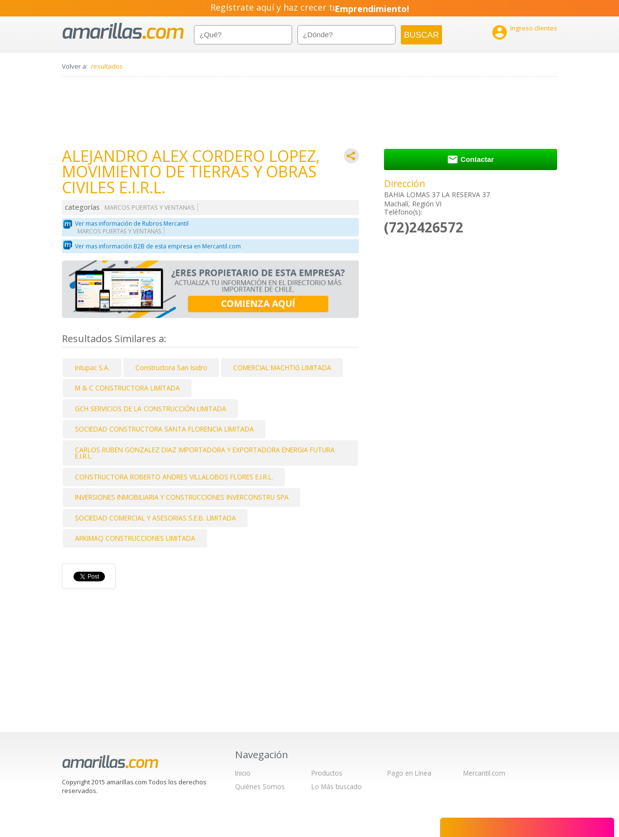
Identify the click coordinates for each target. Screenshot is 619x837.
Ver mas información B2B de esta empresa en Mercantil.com (158, 246)
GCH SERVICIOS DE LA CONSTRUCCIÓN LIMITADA (150, 408)
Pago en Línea (409, 773)
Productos (326, 773)
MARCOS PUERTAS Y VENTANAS (149, 207)
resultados (107, 66)
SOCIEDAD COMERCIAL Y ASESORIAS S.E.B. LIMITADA (155, 517)
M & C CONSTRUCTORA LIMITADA (127, 387)
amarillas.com (123, 31)
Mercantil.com (484, 773)
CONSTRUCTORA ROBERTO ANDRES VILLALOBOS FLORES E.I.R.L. (174, 476)
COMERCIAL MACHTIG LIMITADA (282, 367)
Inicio (243, 773)
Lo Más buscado (336, 786)
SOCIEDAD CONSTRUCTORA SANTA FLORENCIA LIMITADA (164, 428)
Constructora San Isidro (171, 367)
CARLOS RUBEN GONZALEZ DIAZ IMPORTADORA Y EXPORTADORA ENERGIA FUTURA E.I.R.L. (205, 453)
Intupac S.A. (92, 367)
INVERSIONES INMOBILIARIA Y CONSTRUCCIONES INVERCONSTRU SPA (182, 497)
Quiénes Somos (260, 786)
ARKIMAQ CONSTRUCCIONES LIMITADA (135, 538)
